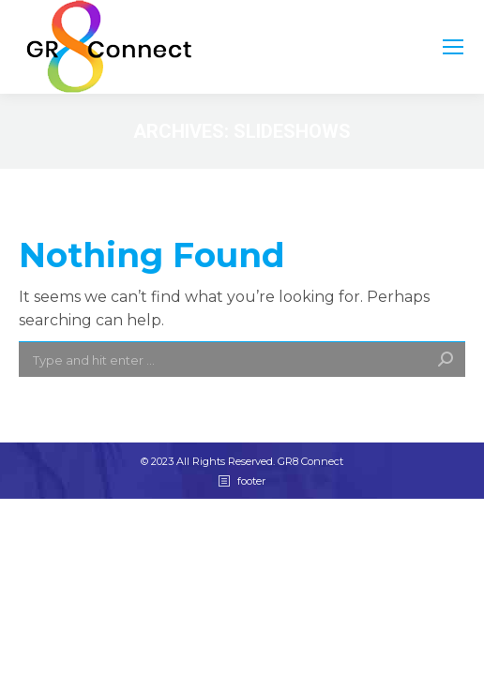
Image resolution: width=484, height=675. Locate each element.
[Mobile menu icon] (453, 47)
